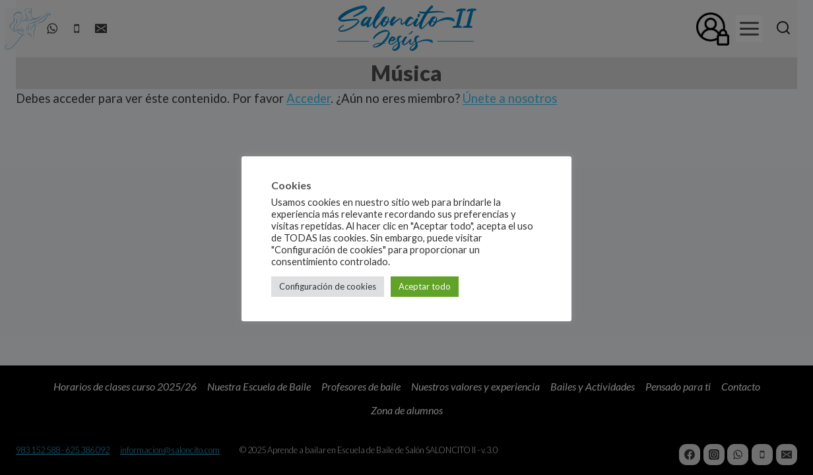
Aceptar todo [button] (425, 286)
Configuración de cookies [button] (327, 286)
